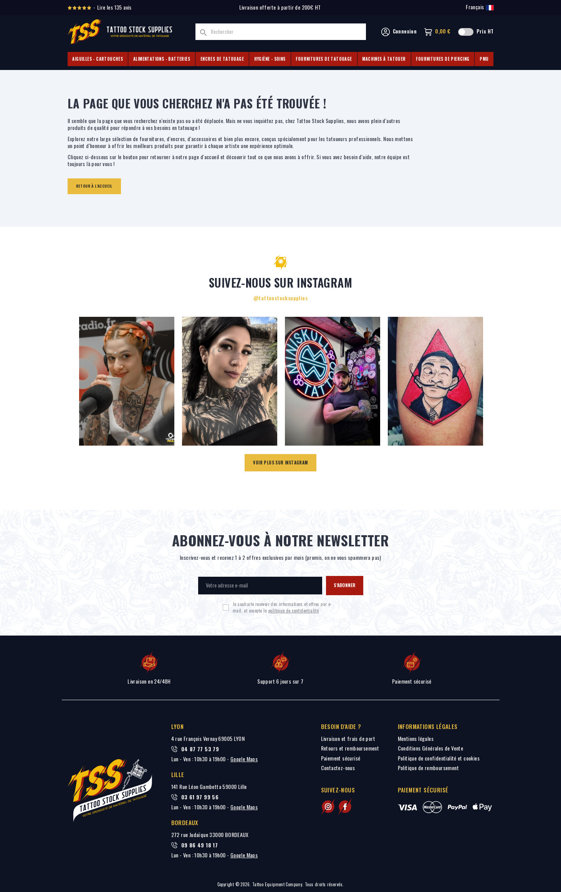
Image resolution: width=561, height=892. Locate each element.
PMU (484, 59)
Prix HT (485, 31)
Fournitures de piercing (442, 59)
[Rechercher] (280, 31)
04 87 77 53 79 (200, 749)
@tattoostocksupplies (280, 298)
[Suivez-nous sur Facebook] (345, 806)
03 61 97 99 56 (200, 797)
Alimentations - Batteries (161, 59)
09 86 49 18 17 (199, 845)
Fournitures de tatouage (324, 59)
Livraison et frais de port (348, 738)
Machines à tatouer (383, 59)
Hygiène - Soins (270, 59)
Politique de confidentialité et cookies (439, 758)
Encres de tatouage (222, 59)
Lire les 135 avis (114, 7)
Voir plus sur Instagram (280, 462)
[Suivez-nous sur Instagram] (328, 806)
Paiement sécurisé (341, 758)
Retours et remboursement (350, 748)
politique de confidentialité (293, 610)
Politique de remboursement (428, 768)
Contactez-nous (338, 768)
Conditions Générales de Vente (430, 748)
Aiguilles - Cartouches (97, 59)
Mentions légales (416, 738)
